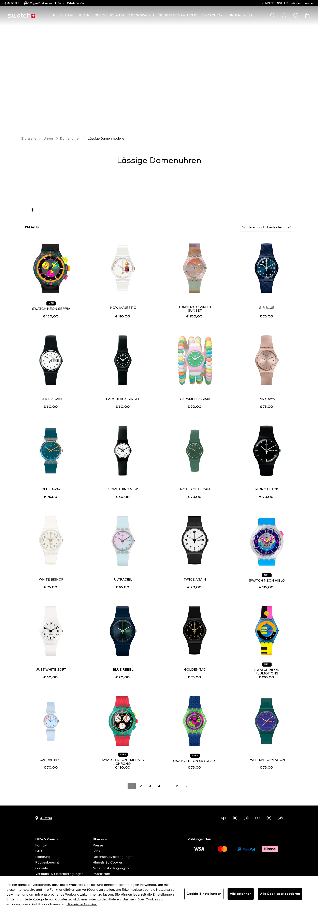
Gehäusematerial (149, 194)
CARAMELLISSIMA (195, 396)
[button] (295, 15)
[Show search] (272, 15)
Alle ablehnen (240, 893)
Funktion (219, 194)
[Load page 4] (159, 783)
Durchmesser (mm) (107, 194)
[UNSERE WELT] (240, 15)
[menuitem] (62, 15)
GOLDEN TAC (195, 666)
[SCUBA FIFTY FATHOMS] (178, 15)
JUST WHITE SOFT (51, 666)
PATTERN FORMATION (267, 756)
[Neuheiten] (63, 15)
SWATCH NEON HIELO (267, 577)
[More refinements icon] (32, 207)
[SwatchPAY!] (213, 15)
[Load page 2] (141, 783)
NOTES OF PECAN (195, 486)
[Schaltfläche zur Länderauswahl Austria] (43, 815)
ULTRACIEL (123, 576)
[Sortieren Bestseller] (266, 224)
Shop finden (293, 3)
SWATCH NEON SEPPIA (51, 305)
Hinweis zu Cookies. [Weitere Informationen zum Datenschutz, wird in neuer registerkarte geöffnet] (82, 904)
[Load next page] (186, 783)
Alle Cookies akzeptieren (280, 893)
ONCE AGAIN (51, 396)
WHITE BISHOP (51, 576)
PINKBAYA (267, 396)
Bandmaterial (188, 194)
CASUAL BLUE (51, 756)
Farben (72, 194)
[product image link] (51, 265)
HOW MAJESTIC (123, 304)
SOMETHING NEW (123, 486)
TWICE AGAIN (195, 576)
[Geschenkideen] (109, 15)
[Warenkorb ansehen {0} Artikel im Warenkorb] (307, 15)
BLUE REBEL (123, 666)
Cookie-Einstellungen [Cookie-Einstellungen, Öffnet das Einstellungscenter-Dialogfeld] (204, 893)
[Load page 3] (150, 783)
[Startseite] (21, 15)
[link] (29, 3)
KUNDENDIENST (272, 3)
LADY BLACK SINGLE (123, 396)
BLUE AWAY (51, 486)
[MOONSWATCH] (141, 15)
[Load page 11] (177, 783)
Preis (244, 194)
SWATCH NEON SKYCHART (195, 757)
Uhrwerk (268, 194)
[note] (51, 313)
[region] (159, 894)
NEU (51, 300)
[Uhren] (84, 15)
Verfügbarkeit (42, 194)
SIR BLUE (266, 304)
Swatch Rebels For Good (72, 3)
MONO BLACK (266, 486)
